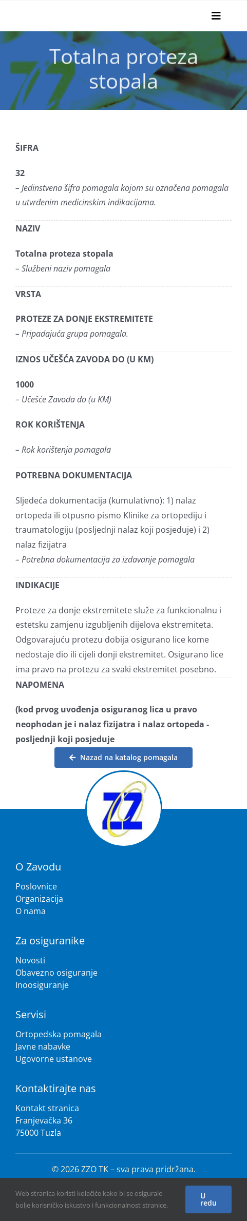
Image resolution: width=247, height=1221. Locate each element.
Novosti (30, 960)
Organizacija (39, 898)
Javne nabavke (42, 1046)
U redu (208, 1199)
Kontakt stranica (47, 1108)
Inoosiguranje (42, 985)
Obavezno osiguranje (56, 972)
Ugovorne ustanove (53, 1058)
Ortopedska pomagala (58, 1034)
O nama (30, 911)
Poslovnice (36, 886)
